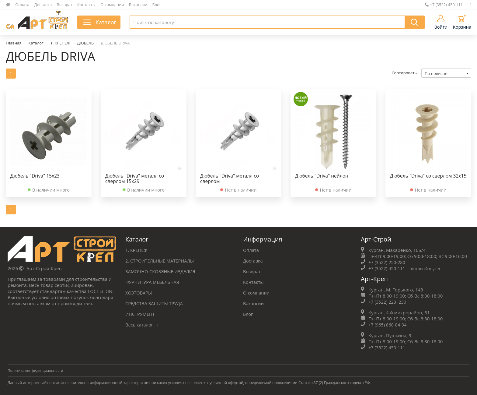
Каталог (35, 43)
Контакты (86, 4)
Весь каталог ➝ (142, 324)
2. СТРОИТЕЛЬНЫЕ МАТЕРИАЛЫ (160, 260)
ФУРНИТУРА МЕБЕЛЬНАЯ (153, 282)
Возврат (64, 4)
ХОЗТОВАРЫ (139, 292)
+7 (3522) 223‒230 (388, 301)
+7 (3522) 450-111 (444, 4)
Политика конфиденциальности (36, 370)
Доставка (43, 4)
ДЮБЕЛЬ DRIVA (115, 43)
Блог (156, 4)
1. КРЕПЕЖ (60, 43)
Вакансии (138, 4)
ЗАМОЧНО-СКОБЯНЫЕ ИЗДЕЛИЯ (161, 271)
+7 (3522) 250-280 (387, 262)
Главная (14, 43)
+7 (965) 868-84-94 (388, 324)
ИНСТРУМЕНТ (140, 314)
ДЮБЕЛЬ (85, 43)
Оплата (22, 4)
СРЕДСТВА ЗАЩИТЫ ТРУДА (154, 303)
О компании (112, 4)
